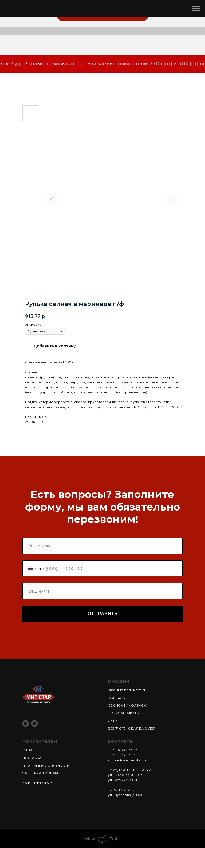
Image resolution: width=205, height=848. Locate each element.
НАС (29, 750)
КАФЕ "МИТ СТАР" (37, 783)
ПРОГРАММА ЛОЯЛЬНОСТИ (45, 765)
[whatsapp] (34, 723)
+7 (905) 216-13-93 (121, 755)
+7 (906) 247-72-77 (122, 750)
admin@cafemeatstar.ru (127, 760)
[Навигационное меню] (196, 8)
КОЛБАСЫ (116, 698)
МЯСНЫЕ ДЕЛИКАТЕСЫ (127, 690)
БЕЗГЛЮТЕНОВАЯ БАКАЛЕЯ (131, 728)
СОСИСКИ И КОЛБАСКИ (128, 705)
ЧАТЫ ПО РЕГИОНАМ (40, 773)
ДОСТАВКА (31, 758)
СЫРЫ (113, 721)
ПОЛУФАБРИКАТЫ (123, 713)
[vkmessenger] (25, 723)
